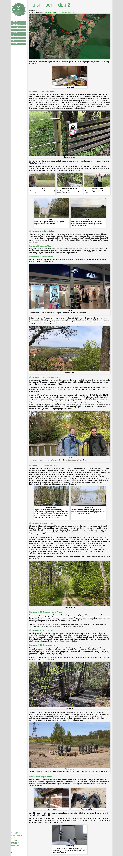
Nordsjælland (55, 13)
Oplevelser (64, 13)
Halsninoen (47, 13)
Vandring (71, 13)
